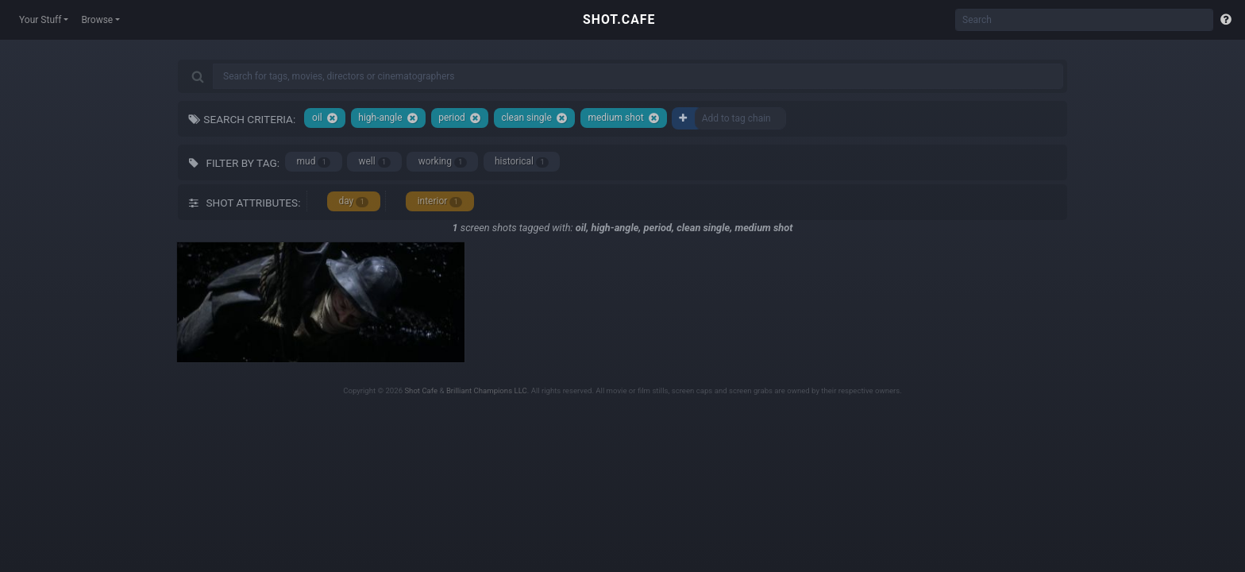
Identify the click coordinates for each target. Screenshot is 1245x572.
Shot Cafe (420, 390)
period (459, 118)
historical (522, 162)
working (442, 162)
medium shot (623, 118)
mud (314, 162)
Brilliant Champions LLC (486, 390)
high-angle (388, 118)
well (374, 162)
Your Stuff (40, 19)
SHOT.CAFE (619, 19)
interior (440, 201)
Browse (97, 19)
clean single (534, 118)
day (353, 201)
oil (325, 118)
